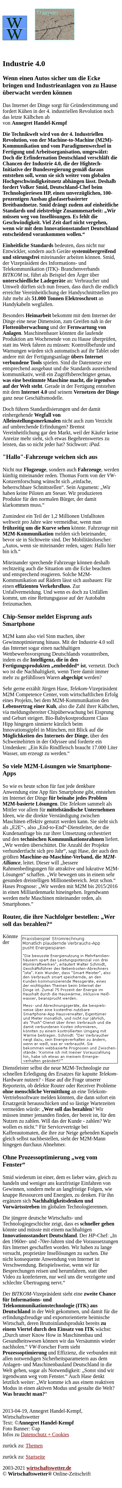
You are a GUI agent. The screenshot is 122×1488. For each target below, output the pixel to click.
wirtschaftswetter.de (48, 1468)
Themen (34, 1445)
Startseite (35, 1457)
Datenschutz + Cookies (45, 1434)
